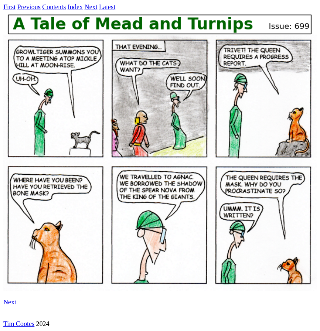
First (9, 6)
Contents (54, 6)
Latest (107, 6)
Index (75, 6)
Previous (28, 6)
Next (91, 6)
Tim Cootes (19, 323)
